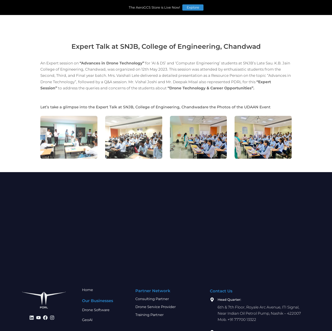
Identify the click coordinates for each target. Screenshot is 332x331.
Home (98, 7)
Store (273, 7)
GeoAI (87, 320)
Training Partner (149, 315)
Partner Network (159, 7)
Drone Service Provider (155, 307)
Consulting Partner (152, 299)
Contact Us (249, 7)
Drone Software (96, 310)
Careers (226, 7)
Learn (208, 7)
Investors (188, 7)
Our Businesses (124, 7)
